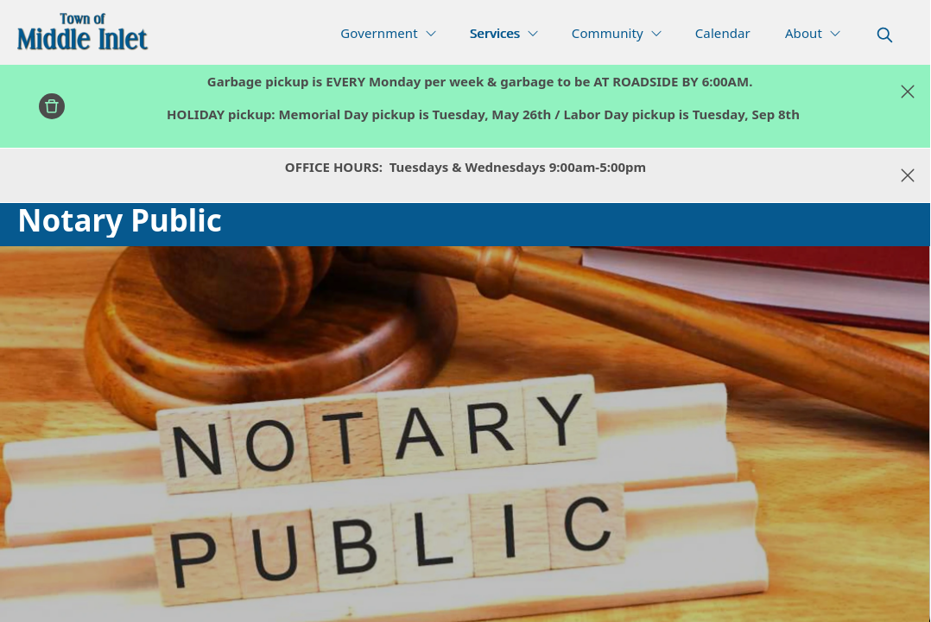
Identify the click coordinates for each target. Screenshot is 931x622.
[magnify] (885, 35)
